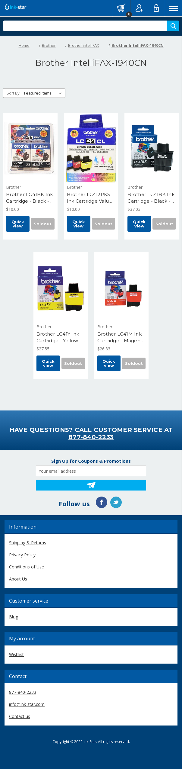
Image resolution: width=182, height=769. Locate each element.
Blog (13, 616)
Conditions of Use (26, 567)
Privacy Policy (22, 555)
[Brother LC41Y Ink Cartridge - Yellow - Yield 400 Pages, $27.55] (60, 288)
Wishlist (16, 654)
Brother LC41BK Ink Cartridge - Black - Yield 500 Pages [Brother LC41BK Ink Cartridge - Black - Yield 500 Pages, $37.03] (150, 198)
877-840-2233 (91, 437)
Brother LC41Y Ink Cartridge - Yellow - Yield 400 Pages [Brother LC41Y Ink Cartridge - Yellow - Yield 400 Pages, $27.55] (58, 337)
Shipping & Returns (27, 542)
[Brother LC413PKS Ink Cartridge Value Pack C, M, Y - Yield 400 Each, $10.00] (91, 148)
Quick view (17, 223)
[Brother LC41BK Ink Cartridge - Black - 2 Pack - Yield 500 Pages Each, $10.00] (30, 148)
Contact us (19, 716)
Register (139, 7)
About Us (18, 579)
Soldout (43, 223)
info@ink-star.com (27, 704)
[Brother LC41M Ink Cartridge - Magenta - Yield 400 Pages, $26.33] (121, 288)
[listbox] (44, 93)
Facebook (101, 502)
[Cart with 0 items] (121, 7)
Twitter (116, 502)
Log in (156, 7)
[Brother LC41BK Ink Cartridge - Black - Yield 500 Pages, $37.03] (151, 148)
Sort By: (13, 93)
